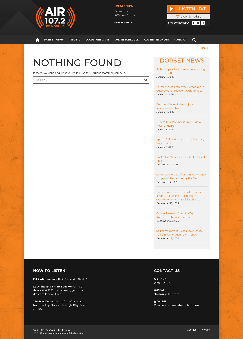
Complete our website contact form (176, 305)
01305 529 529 (163, 282)
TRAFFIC (74, 39)
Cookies (191, 329)
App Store (51, 305)
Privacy (205, 329)
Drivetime (121, 11)
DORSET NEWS (54, 39)
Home (204, 48)
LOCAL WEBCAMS (97, 39)
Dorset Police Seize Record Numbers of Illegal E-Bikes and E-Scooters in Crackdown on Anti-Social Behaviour (180, 196)
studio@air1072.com (166, 294)
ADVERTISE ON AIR (156, 39)
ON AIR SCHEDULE (127, 39)
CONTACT (180, 39)
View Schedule (188, 16)
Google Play (70, 305)
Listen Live (187, 9)
